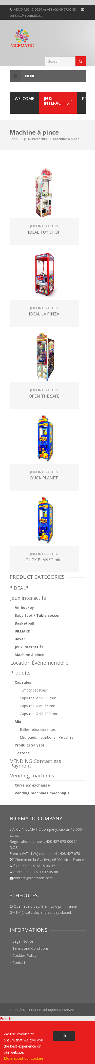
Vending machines (32, 775)
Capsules (23, 682)
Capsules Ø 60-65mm (37, 705)
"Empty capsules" (34, 690)
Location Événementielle (39, 662)
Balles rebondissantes (38, 729)
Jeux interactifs (56, 101)
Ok (64, 1035)
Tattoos (22, 753)
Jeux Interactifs (29, 646)
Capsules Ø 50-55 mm (38, 698)
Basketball (24, 623)
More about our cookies (24, 1058)
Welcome (24, 98)
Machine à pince (29, 654)
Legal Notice (22, 941)
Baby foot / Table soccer (37, 615)
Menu (22, 76)
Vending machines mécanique (42, 793)
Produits (20, 672)
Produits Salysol (29, 745)
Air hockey (24, 607)
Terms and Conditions (30, 948)
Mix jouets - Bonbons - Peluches (46, 737)
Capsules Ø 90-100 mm (39, 713)
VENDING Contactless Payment (35, 763)
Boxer (20, 639)
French (5, 1018)
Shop (14, 139)
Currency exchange (32, 785)
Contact (18, 962)
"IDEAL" (19, 588)
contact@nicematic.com (27, 15)
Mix (18, 721)
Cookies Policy (24, 955)
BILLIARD (22, 631)
